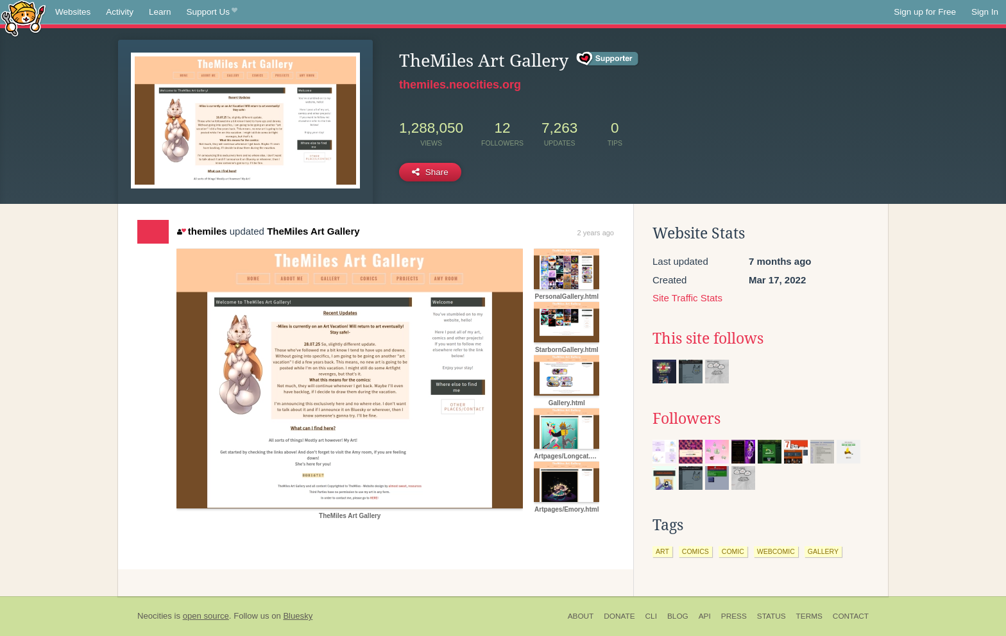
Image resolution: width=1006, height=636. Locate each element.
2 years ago (595, 233)
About (581, 616)
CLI (651, 616)
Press (734, 616)
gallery (823, 551)
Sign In (984, 12)
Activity (119, 12)
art (662, 551)
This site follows (707, 338)
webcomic (776, 551)
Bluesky (297, 616)
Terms (809, 616)
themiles (201, 231)
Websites (72, 12)
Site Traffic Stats (687, 297)
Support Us (212, 12)
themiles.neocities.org (460, 84)
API (705, 616)
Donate (619, 616)
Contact (851, 616)
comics (695, 551)
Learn (160, 12)
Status (771, 616)
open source (206, 616)
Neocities (154, 616)
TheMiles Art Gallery (313, 231)
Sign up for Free (925, 12)
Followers (686, 418)
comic (733, 551)
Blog (677, 616)
